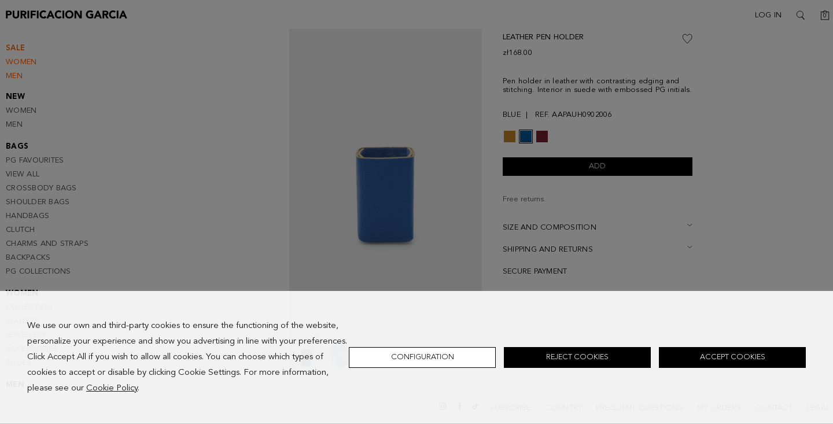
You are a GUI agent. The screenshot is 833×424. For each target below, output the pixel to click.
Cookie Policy (112, 388)
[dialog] (416, 357)
